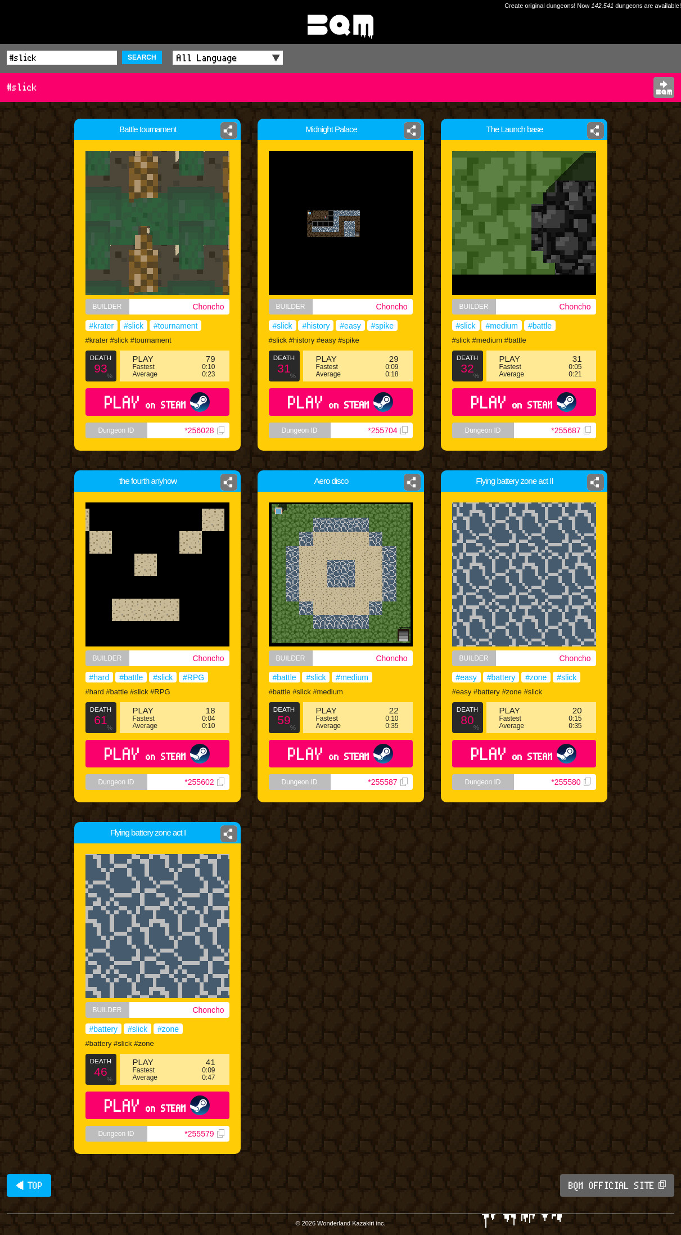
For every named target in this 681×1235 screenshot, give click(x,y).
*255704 (387, 430)
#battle (540, 325)
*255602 (204, 782)
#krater (101, 325)
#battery (501, 677)
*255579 (204, 1133)
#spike (382, 325)
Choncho (208, 306)
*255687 (570, 430)
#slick (133, 325)
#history (316, 325)
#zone (536, 677)
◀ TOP (29, 1185)
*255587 (387, 782)
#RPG (193, 677)
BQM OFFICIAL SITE (617, 1185)
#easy (350, 325)
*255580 (570, 782)
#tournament (176, 325)
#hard (99, 677)
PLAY (157, 402)
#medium (501, 325)
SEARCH (142, 57)
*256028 (204, 430)
